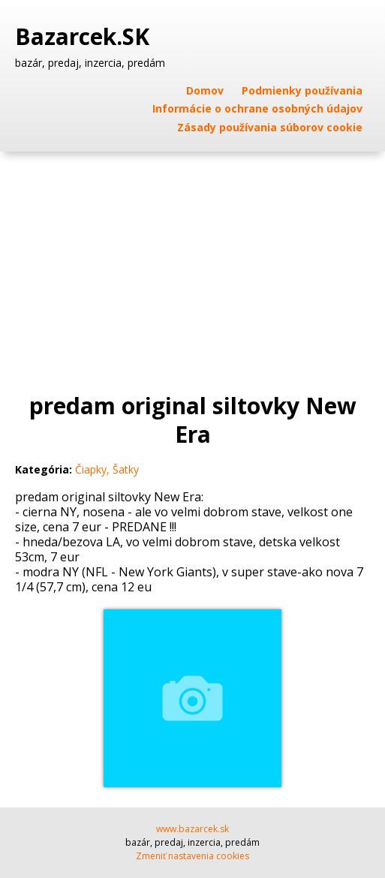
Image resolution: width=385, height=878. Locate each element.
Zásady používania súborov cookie (269, 127)
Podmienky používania (302, 90)
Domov (205, 90)
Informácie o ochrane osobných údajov (257, 108)
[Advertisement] (192, 264)
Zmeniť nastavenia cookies (192, 855)
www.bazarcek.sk (192, 828)
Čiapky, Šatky (107, 469)
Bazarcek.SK (85, 37)
